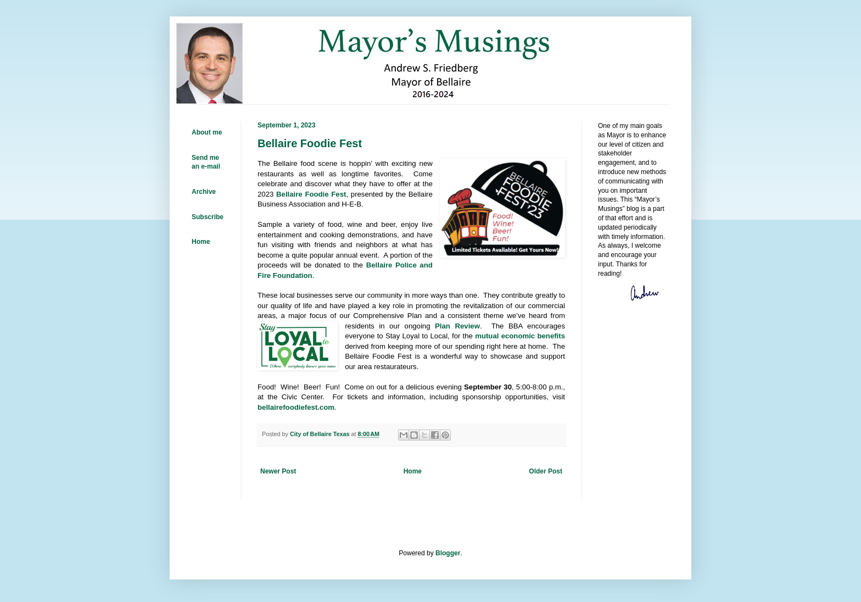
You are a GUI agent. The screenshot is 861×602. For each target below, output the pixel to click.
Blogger (447, 553)
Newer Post (278, 471)
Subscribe (207, 217)
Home (413, 471)
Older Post (545, 471)
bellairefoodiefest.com (296, 407)
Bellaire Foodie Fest (311, 194)
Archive (204, 192)
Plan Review (457, 326)
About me (207, 132)
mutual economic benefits (520, 336)
